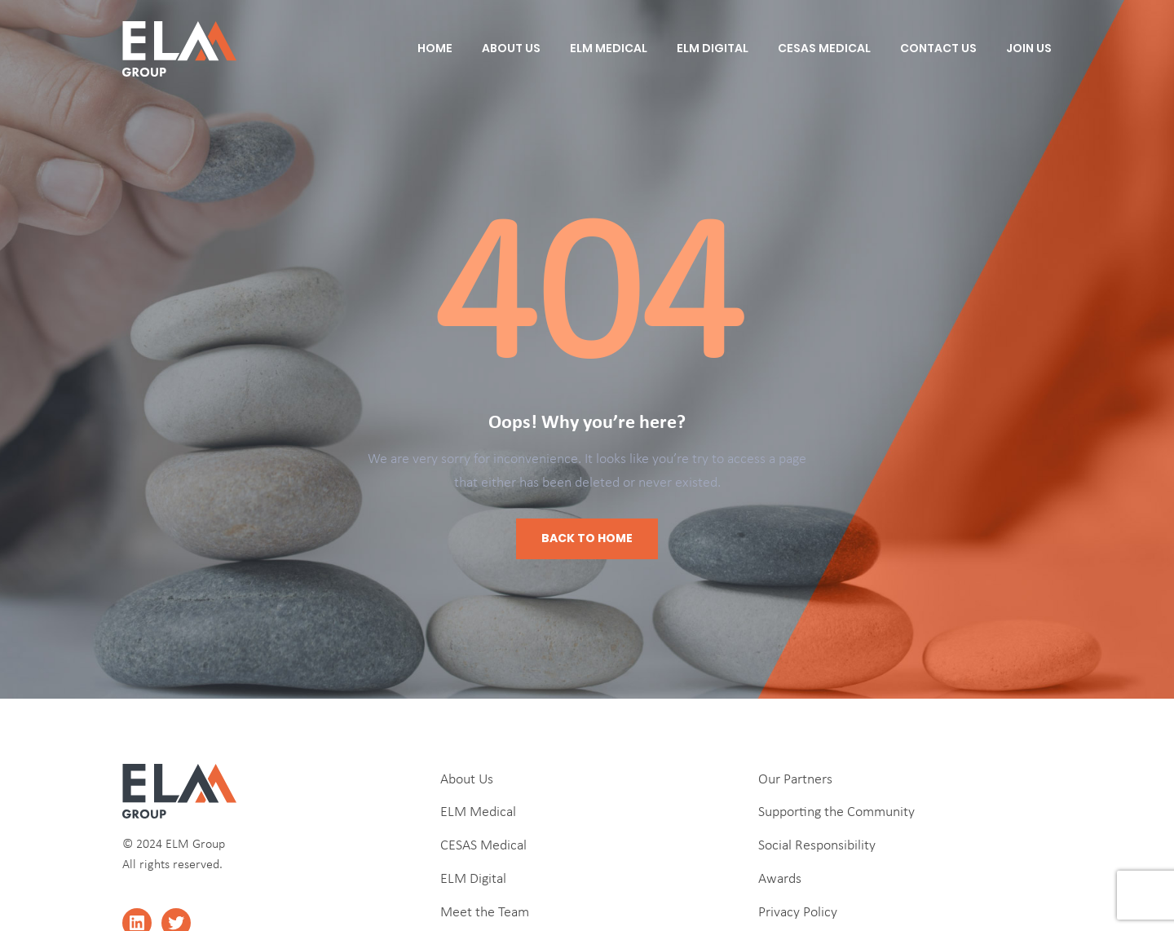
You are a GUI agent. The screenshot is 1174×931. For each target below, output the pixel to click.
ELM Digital (712, 48)
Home (434, 48)
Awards (779, 879)
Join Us (1029, 48)
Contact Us (938, 48)
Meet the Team (484, 912)
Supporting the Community (836, 812)
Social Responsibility (817, 846)
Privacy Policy (797, 912)
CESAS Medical (824, 48)
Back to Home (587, 538)
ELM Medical (608, 48)
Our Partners (795, 780)
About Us (511, 48)
